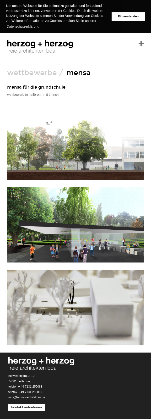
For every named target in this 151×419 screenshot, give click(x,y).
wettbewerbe (32, 72)
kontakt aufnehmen (26, 407)
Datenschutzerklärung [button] (23, 26)
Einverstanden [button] (128, 16)
